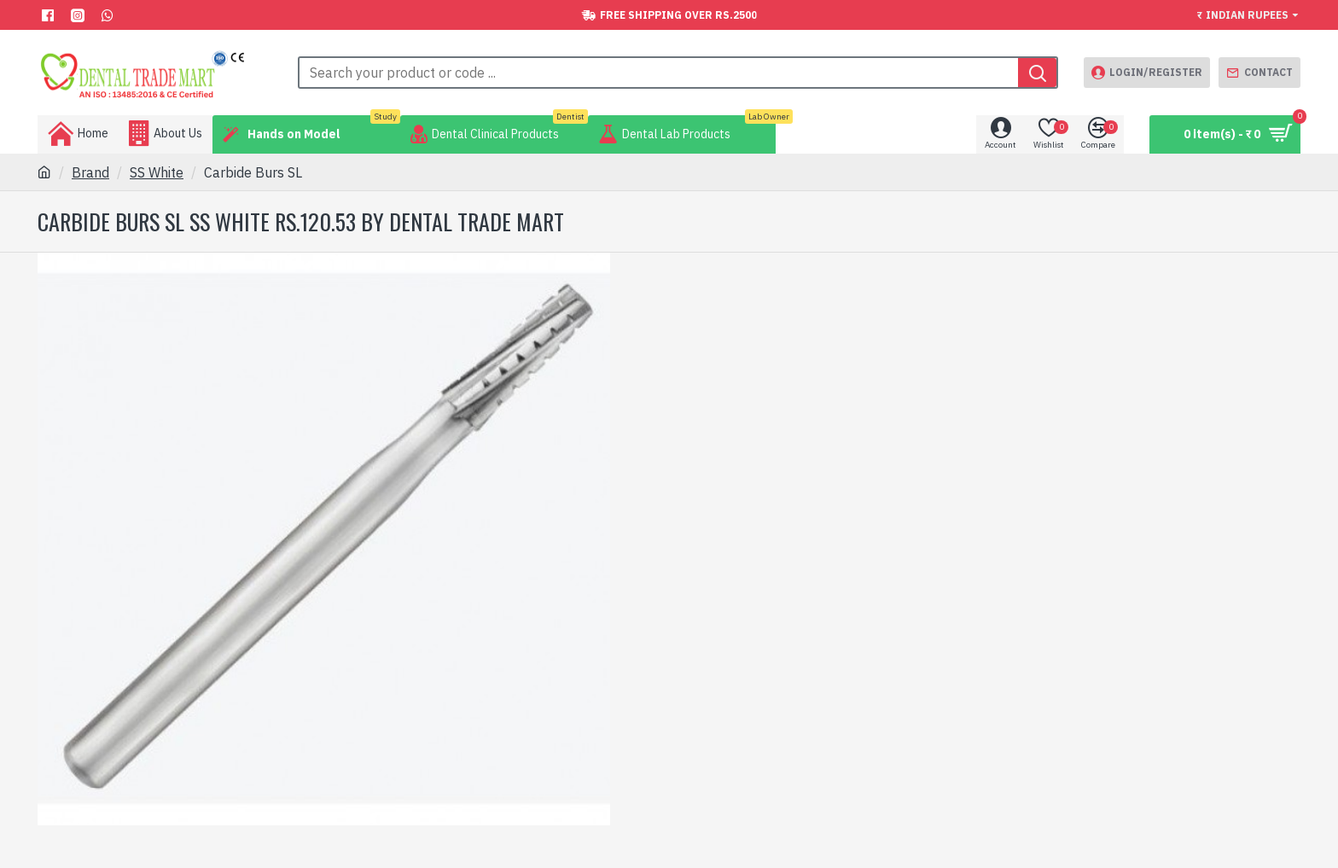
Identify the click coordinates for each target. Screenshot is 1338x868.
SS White (156, 172)
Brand (90, 172)
